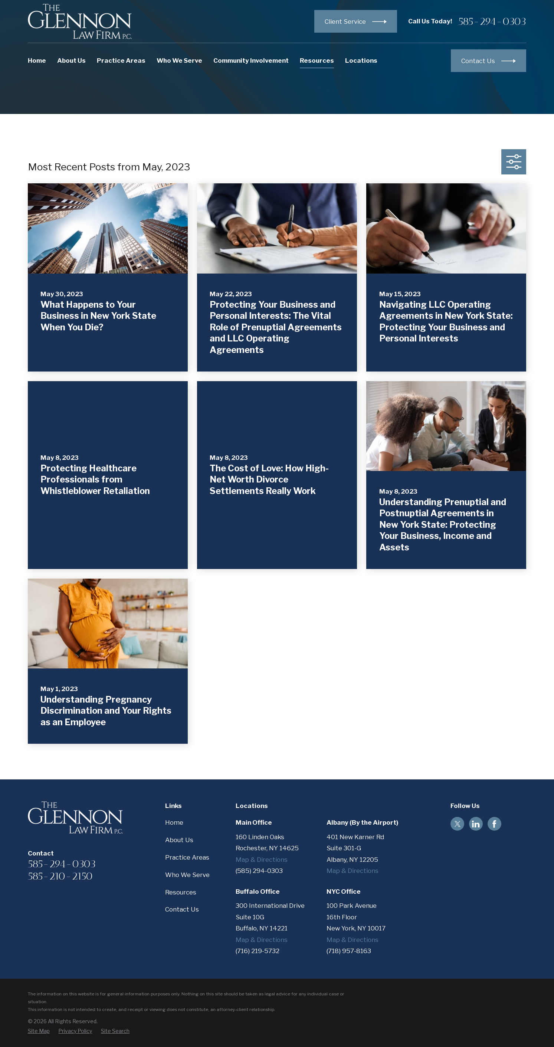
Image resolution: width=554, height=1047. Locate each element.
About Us (179, 840)
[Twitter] (457, 824)
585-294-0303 (492, 21)
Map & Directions (262, 859)
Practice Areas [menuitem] (121, 60)
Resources (180, 892)
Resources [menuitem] (317, 60)
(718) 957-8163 (349, 951)
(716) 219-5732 (257, 951)
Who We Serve (187, 875)
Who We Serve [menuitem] (179, 60)
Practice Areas (187, 857)
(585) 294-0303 (259, 870)
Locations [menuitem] (361, 60)
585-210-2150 (60, 876)
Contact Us (182, 909)
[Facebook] (494, 824)
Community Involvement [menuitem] (251, 60)
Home (174, 822)
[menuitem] (39, 1030)
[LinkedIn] (475, 824)
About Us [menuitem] (71, 60)
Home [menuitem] (37, 60)
